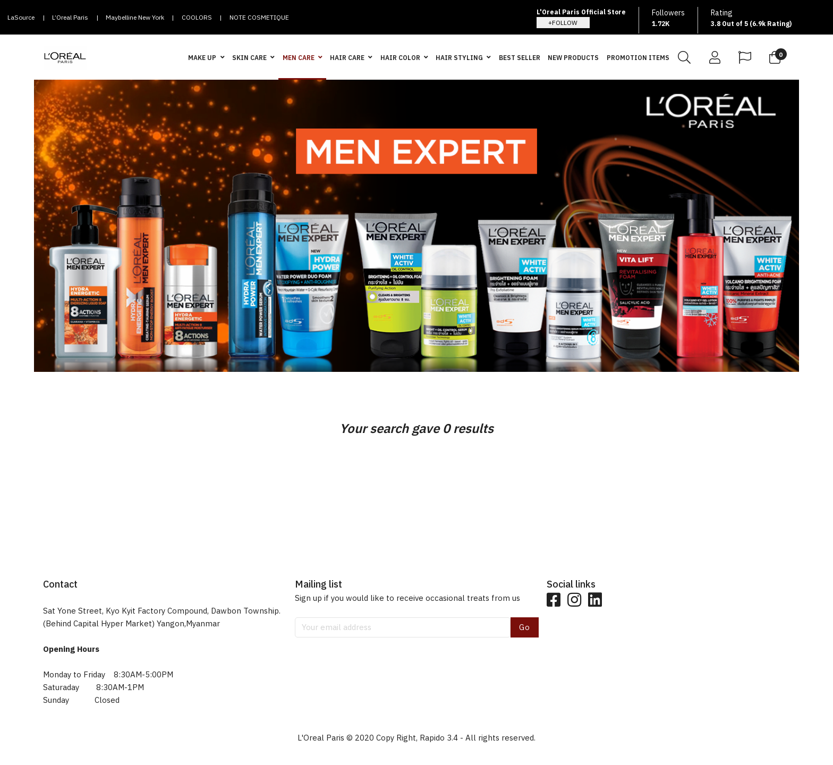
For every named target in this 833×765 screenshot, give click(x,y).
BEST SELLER (519, 58)
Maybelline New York (135, 17)
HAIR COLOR (400, 58)
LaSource (21, 17)
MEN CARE (298, 58)
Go (524, 627)
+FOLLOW (562, 23)
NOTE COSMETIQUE (259, 17)
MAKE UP (202, 58)
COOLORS (197, 17)
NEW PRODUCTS (573, 58)
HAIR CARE (347, 58)
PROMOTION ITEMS (638, 58)
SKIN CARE (249, 58)
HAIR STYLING (459, 58)
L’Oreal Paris (70, 17)
